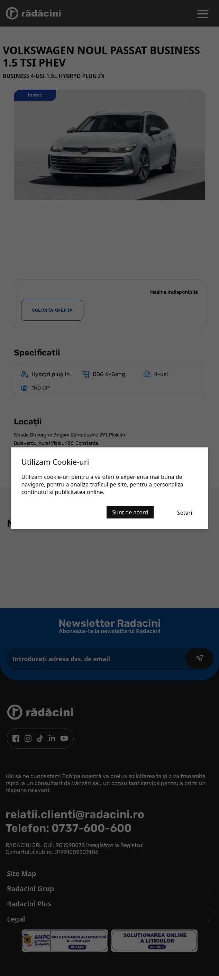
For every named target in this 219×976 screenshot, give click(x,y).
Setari (184, 512)
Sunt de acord (130, 512)
